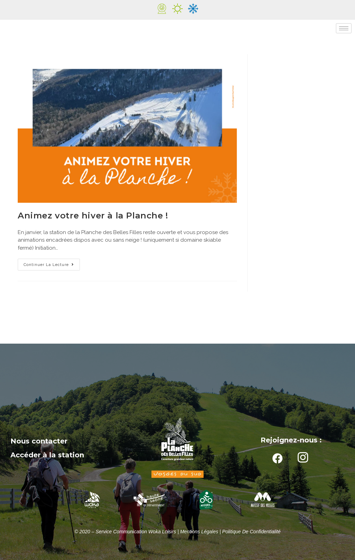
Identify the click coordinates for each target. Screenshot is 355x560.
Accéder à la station (47, 455)
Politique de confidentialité (251, 531)
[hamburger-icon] (344, 28)
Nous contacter (38, 441)
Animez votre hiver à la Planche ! (93, 215)
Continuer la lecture (52, 263)
